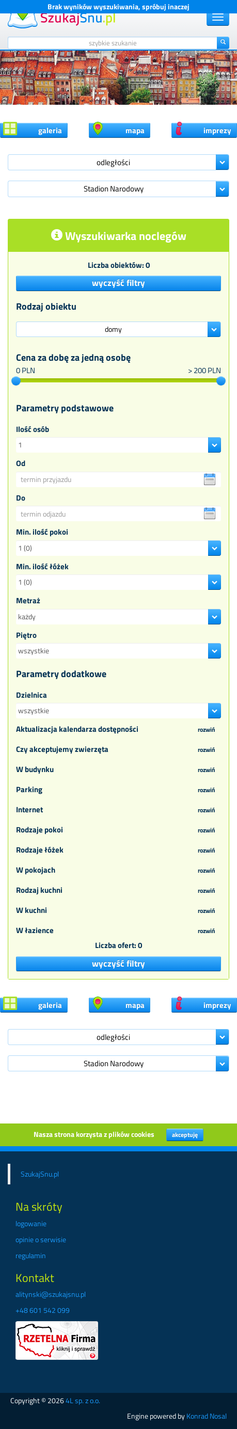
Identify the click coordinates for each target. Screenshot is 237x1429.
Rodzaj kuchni (118, 891)
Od (20, 463)
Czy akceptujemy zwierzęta (118, 750)
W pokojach (118, 870)
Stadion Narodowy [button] (114, 189)
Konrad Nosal (206, 1415)
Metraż (28, 600)
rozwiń (206, 729)
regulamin (30, 1255)
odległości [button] (113, 162)
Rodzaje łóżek (118, 850)
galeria (32, 129)
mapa (118, 129)
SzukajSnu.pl (40, 1173)
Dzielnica (31, 694)
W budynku (118, 770)
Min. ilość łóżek (42, 566)
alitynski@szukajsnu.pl (50, 1294)
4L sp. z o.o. (83, 1400)
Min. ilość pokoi (42, 531)
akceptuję (185, 1134)
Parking (118, 790)
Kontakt (34, 1278)
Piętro (26, 635)
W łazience (118, 931)
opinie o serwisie (40, 1239)
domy (113, 329)
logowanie (30, 1223)
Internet (118, 810)
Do (20, 497)
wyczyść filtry (118, 283)
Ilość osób (32, 429)
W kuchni (118, 911)
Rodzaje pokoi (118, 830)
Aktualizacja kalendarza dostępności (118, 730)
